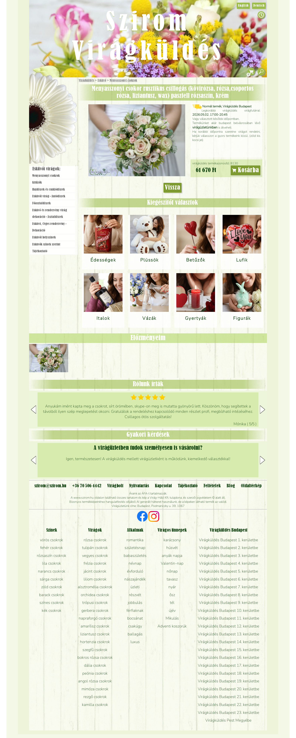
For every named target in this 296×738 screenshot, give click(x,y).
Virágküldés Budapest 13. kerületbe (228, 634)
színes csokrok (51, 602)
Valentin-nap (172, 563)
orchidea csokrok (95, 594)
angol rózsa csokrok (95, 681)
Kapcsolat (163, 486)
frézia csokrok (95, 563)
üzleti (135, 587)
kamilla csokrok (95, 704)
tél (172, 602)
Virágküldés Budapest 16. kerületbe (228, 657)
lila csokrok (51, 563)
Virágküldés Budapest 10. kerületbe (228, 610)
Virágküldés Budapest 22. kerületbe (228, 704)
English (243, 5)
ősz (172, 594)
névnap (135, 563)
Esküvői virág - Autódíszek (48, 196)
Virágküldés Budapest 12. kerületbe (228, 626)
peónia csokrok (95, 673)
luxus (135, 641)
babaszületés (135, 555)
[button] (262, 409)
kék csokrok (51, 610)
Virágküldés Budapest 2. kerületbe (228, 547)
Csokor (56, 99)
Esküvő (102, 80)
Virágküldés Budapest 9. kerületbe (228, 602)
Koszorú (58, 129)
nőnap (172, 571)
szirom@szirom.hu (50, 486)
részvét (135, 594)
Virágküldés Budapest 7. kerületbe (228, 587)
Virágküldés (86, 80)
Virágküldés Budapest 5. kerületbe (228, 571)
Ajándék (47, 90)
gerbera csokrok (95, 610)
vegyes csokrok (95, 555)
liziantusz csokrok (95, 634)
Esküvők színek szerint (46, 244)
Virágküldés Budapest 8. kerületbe (228, 594)
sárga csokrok (51, 579)
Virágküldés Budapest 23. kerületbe (228, 712)
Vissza (172, 188)
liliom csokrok (95, 579)
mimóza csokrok (95, 689)
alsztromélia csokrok (95, 587)
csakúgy (135, 626)
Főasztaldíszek (41, 203)
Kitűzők (37, 182)
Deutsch (258, 5)
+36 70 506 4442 (86, 486)
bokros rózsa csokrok (95, 657)
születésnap (135, 547)
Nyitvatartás (139, 486)
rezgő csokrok (95, 696)
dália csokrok (95, 665)
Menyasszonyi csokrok (123, 80)
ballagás (135, 634)
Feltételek (212, 486)
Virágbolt (52, 140)
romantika (134, 540)
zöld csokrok (51, 587)
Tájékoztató (39, 251)
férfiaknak (134, 610)
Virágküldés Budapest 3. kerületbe (228, 555)
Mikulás (172, 618)
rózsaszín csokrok (51, 555)
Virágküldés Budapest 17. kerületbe (228, 665)
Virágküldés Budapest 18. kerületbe (228, 673)
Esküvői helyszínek (44, 237)
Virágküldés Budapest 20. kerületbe (228, 689)
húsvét (172, 547)
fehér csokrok (51, 547)
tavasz (172, 579)
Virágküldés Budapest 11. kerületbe (228, 618)
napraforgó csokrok (95, 618)
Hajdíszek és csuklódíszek (48, 189)
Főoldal (39, 87)
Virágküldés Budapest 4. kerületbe (228, 563)
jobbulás (135, 602)
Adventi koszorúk (172, 626)
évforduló (135, 571)
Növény (61, 108)
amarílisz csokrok (95, 626)
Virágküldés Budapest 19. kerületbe (228, 681)
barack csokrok (51, 594)
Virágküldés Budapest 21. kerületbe (228, 696)
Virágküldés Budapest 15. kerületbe (228, 649)
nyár (172, 587)
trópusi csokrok (95, 602)
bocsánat (135, 618)
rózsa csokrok (95, 540)
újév (172, 610)
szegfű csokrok (94, 649)
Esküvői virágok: (46, 169)
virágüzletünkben (204, 127)
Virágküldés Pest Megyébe (228, 720)
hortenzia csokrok (95, 641)
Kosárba (245, 170)
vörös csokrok (51, 540)
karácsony (172, 540)
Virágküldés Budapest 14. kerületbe (228, 641)
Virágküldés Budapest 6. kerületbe (228, 579)
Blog (231, 486)
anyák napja (172, 555)
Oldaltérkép (251, 486)
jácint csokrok (95, 571)
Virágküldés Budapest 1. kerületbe (228, 540)
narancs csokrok (51, 571)
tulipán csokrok (95, 547)
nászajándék (135, 579)
